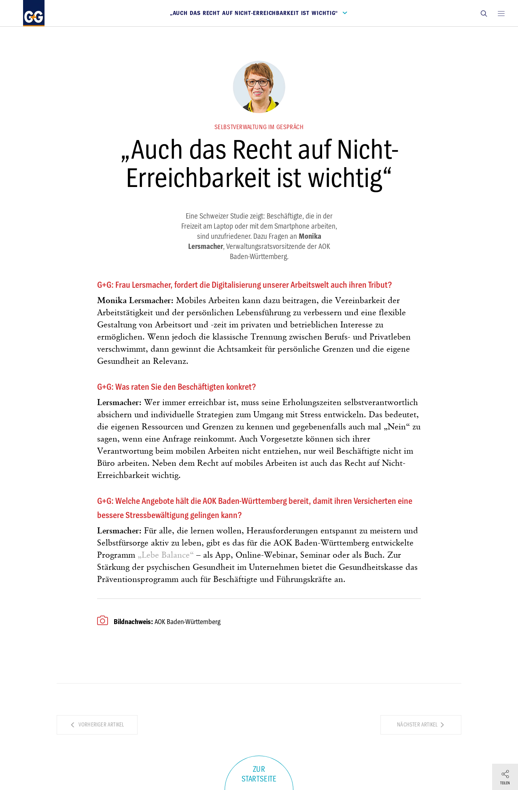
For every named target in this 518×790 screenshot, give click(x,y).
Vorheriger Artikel (97, 725)
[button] (484, 13)
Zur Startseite (259, 774)
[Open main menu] (501, 13)
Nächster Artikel (421, 725)
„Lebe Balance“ (166, 555)
